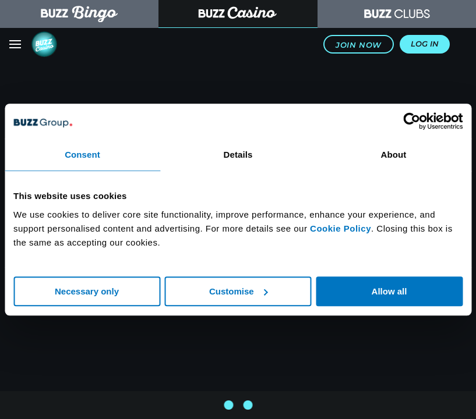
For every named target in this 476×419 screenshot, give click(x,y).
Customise (238, 291)
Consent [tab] (82, 154)
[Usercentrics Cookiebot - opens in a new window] (412, 121)
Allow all (389, 291)
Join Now (359, 45)
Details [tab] (238, 154)
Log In (425, 44)
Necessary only (87, 291)
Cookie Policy (340, 228)
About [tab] (394, 154)
